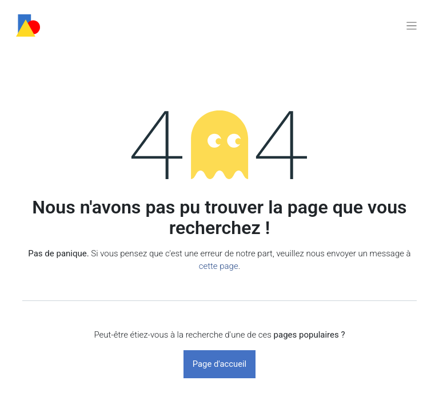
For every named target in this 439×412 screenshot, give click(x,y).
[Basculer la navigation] (411, 25)
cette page (218, 266)
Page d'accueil (219, 364)
